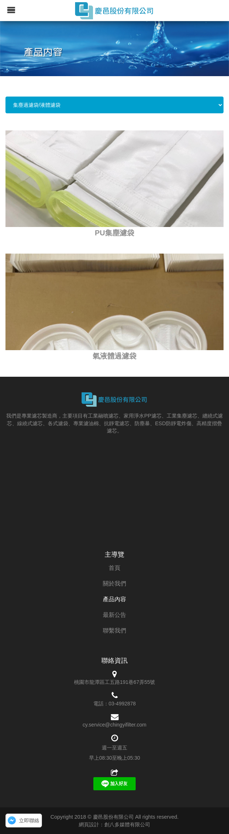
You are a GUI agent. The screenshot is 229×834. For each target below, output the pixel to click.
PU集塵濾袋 (114, 233)
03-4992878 (122, 703)
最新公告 (114, 615)
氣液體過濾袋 (114, 356)
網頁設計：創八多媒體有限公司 (114, 824)
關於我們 (114, 583)
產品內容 (114, 599)
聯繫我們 (114, 630)
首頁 (114, 568)
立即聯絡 (29, 820)
